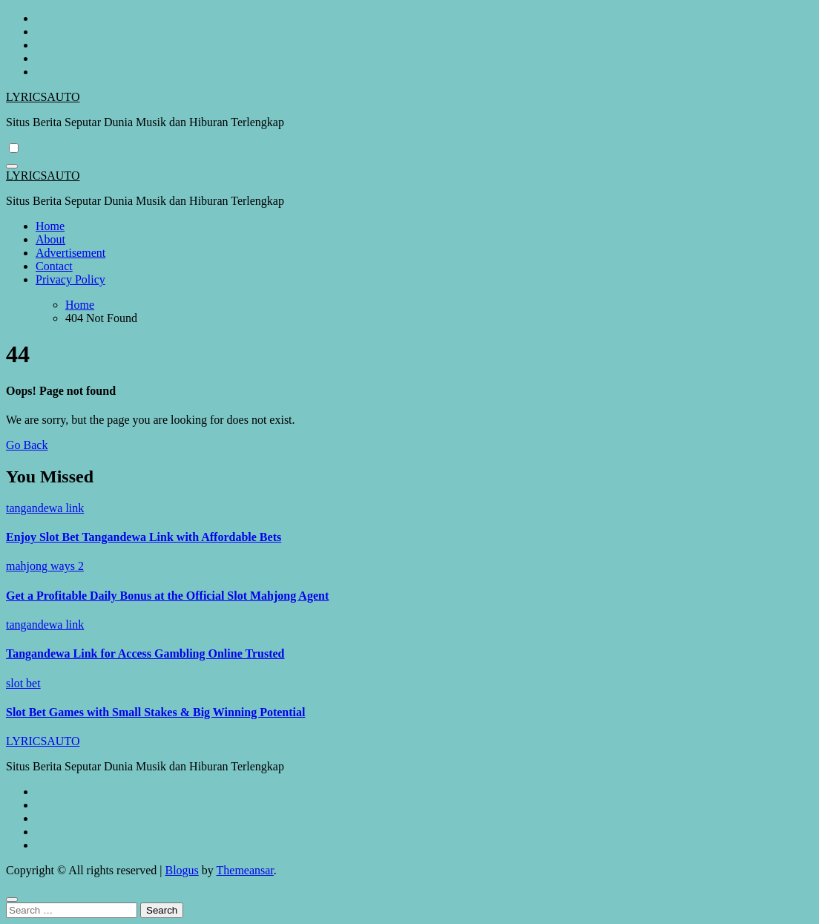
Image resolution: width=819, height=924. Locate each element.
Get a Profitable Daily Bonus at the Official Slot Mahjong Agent (167, 595)
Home (50, 226)
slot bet (23, 683)
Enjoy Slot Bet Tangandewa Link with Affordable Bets (143, 537)
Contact (54, 266)
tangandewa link (45, 508)
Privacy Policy (70, 279)
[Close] (12, 899)
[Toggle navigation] (12, 166)
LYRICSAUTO (42, 97)
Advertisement (70, 252)
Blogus (181, 870)
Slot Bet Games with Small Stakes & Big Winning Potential (155, 712)
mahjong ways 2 (45, 566)
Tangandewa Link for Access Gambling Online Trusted (145, 653)
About (50, 239)
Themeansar (245, 870)
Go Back (26, 445)
